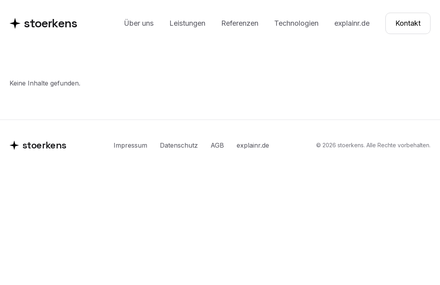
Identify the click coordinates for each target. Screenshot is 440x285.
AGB (217, 145)
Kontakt (408, 23)
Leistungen (187, 23)
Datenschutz (179, 145)
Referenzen (239, 23)
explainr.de (352, 23)
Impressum (130, 145)
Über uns (139, 23)
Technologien (296, 23)
